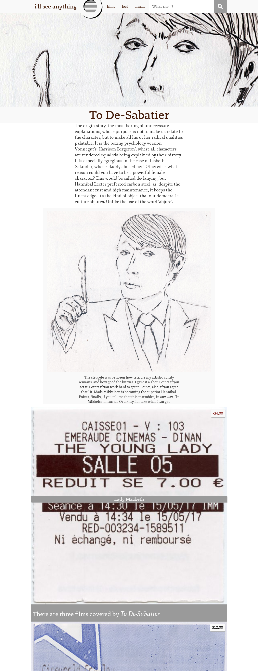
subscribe (190, 629)
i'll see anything (56, 6)
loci (125, 6)
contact (189, 636)
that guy (62, 636)
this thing (62, 629)
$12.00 (217, 439)
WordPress (126, 665)
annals (140, 6)
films (111, 6)
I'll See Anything (83, 665)
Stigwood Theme (175, 665)
